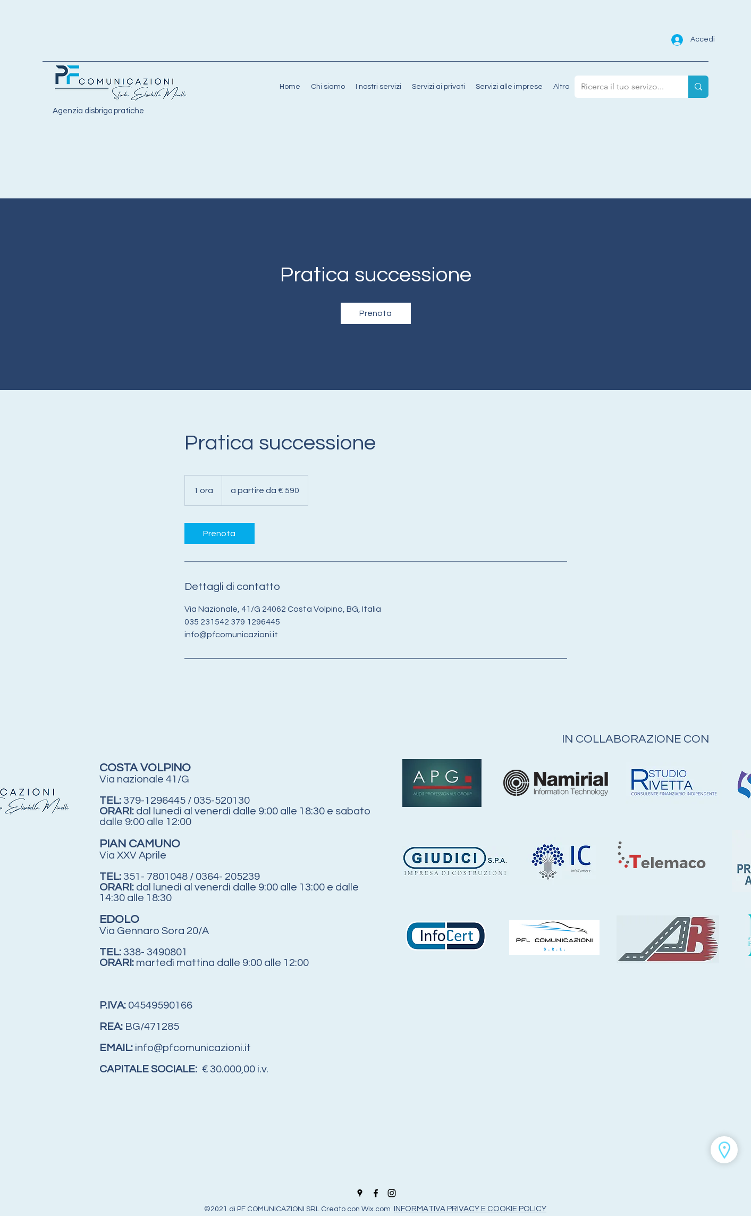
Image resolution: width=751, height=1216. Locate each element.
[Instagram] (391, 1193)
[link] (376, 313)
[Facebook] (375, 1193)
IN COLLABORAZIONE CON (637, 739)
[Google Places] (360, 1193)
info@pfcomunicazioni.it (193, 1048)
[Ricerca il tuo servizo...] (623, 87)
